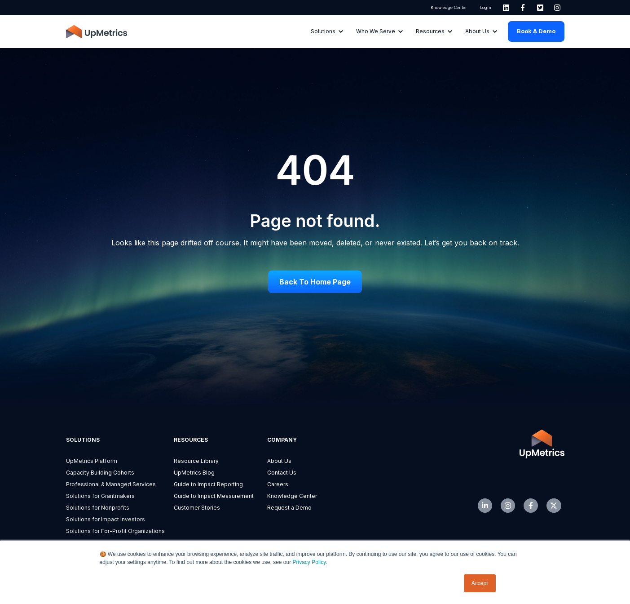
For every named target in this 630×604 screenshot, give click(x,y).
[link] (506, 7)
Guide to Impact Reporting (208, 484)
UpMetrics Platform (91, 460)
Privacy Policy (309, 562)
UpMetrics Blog (194, 472)
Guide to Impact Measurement (214, 496)
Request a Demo (289, 507)
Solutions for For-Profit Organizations (115, 531)
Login (485, 7)
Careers (277, 484)
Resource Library (196, 460)
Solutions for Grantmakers (100, 496)
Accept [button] (479, 583)
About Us (279, 460)
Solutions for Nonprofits (97, 507)
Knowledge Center (449, 7)
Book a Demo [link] (536, 31)
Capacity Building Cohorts (100, 472)
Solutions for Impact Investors (105, 519)
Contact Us (281, 472)
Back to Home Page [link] (315, 281)
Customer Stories (197, 507)
